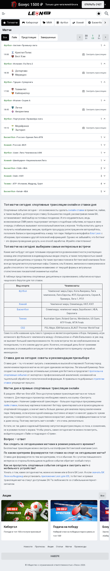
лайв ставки (10, 405)
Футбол (8, 45)
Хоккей (7, 145)
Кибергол (10, 526)
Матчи (69, 546)
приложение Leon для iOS (55, 476)
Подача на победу (65, 526)
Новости (28, 546)
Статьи (59, 546)
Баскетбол (9, 137)
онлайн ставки (76, 210)
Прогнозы (40, 546)
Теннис (7, 183)
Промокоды (80, 546)
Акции (50, 546)
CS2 (23, 328)
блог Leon (95, 233)
